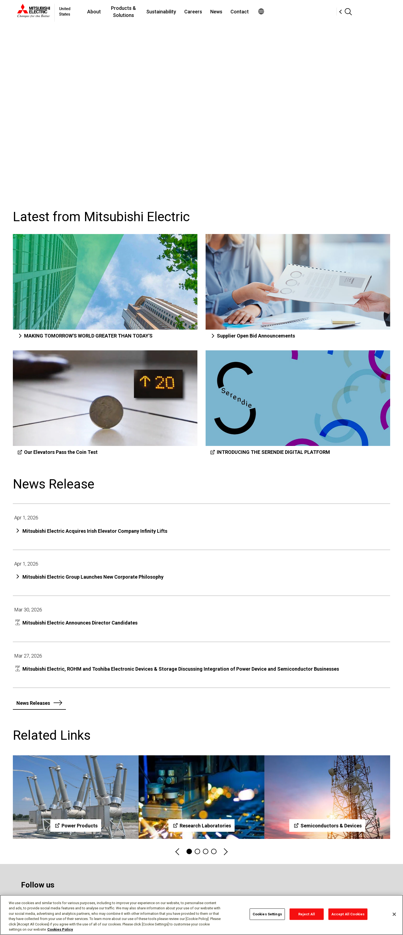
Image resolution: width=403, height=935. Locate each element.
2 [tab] (197, 851)
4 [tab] (214, 851)
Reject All (306, 914)
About (135, 11)
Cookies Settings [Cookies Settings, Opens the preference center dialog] (267, 914)
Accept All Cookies (347, 914)
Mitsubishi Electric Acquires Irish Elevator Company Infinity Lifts (94, 531)
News (275, 11)
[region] (201, 915)
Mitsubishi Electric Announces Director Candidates (80, 623)
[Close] (394, 914)
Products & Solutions (173, 11)
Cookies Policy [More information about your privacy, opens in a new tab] (60, 929)
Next (225, 851)
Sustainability (220, 11)
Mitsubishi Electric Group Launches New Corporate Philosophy (92, 577)
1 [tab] (189, 851)
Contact (299, 11)
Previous (177, 851)
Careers (252, 11)
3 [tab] (205, 851)
